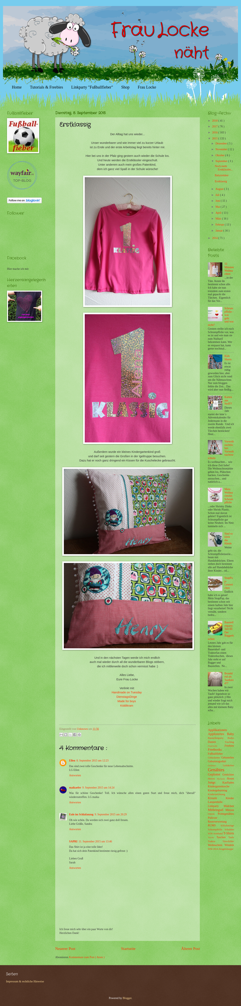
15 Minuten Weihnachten (229, 268)
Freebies (229, 745)
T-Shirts (228, 833)
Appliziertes (217, 734)
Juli (217, 194)
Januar (219, 230)
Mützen (230, 810)
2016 (215, 132)
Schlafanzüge (227, 825)
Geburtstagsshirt (217, 761)
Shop (125, 87)
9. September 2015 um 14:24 (98, 787)
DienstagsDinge (126, 696)
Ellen (72, 760)
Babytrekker (221, 175)
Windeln (229, 845)
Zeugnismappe (226, 849)
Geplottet (215, 774)
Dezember (221, 143)
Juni (218, 200)
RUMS (214, 825)
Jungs (215, 782)
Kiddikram (126, 705)
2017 (215, 126)
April (218, 212)
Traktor (215, 841)
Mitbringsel (217, 810)
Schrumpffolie (216, 829)
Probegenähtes (226, 813)
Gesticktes (228, 774)
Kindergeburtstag (217, 790)
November (221, 149)
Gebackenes (214, 757)
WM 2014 (213, 849)
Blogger (127, 998)
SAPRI (73, 841)
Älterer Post (190, 949)
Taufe (231, 837)
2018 (215, 120)
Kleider (230, 798)
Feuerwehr (216, 746)
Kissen (217, 798)
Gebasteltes (227, 757)
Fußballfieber (215, 753)
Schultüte (229, 829)
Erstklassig (221, 181)
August (219, 188)
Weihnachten (216, 845)
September (221, 161)
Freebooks (215, 749)
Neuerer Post (65, 949)
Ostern (213, 814)
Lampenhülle (215, 802)
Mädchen (229, 806)
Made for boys (127, 701)
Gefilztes (215, 765)
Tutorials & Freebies (46, 87)
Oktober (220, 155)
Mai (218, 206)
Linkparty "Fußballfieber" (92, 87)
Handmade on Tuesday (127, 692)
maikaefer (75, 787)
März (218, 218)
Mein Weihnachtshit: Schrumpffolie (229, 496)
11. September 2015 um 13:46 (95, 841)
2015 (215, 138)
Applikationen (217, 730)
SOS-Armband (215, 833)
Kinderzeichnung (216, 794)
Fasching (229, 742)
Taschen (222, 837)
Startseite (128, 949)
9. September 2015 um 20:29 (111, 814)
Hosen (230, 778)
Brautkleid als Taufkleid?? (229, 678)
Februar (220, 224)
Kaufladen (228, 782)
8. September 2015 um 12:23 (93, 760)
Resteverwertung (217, 821)
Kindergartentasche (218, 786)
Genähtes (216, 769)
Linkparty (216, 806)
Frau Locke (147, 87)
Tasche (212, 837)
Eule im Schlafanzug (81, 814)
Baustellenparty (218, 738)
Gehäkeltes (228, 765)
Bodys (231, 738)
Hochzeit (222, 778)
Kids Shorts (228, 357)
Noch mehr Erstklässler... (224, 168)
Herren (212, 778)
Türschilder (228, 841)
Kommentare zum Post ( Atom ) (87, 957)
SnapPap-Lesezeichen (229, 582)
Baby (230, 734)
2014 (215, 238)
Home (17, 87)
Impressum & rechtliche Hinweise (25, 981)
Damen (216, 741)
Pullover (212, 817)
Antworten (75, 775)
